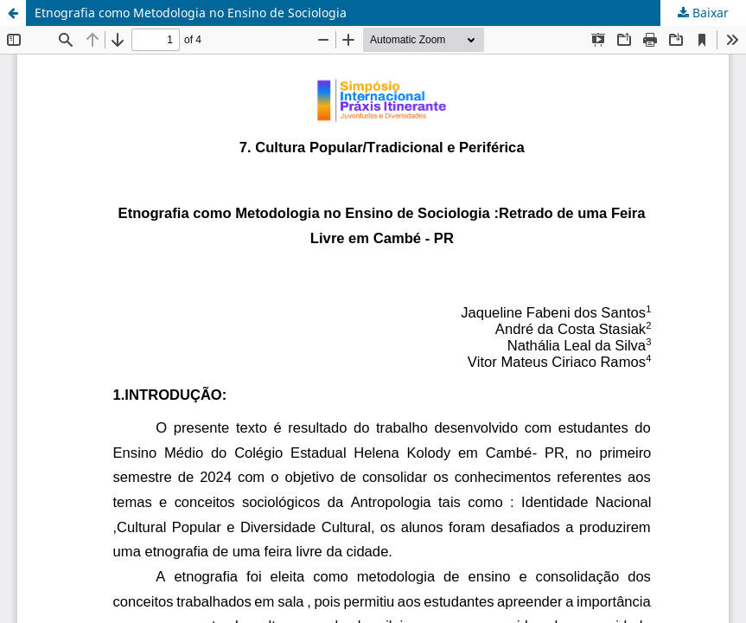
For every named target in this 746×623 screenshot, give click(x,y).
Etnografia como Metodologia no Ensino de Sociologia (191, 12)
